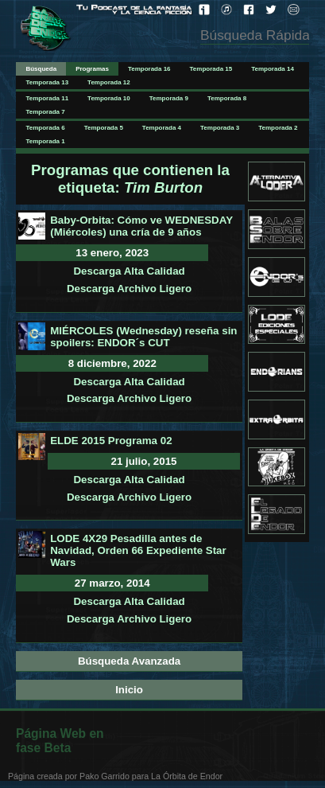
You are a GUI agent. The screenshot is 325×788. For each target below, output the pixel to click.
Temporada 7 (44, 111)
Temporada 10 (108, 98)
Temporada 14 (272, 68)
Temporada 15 (211, 68)
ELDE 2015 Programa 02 (111, 441)
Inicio (129, 690)
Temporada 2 (277, 127)
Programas (92, 68)
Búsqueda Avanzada (129, 661)
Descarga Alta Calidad (128, 271)
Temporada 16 (149, 68)
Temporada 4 (161, 127)
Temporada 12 (108, 82)
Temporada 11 (46, 98)
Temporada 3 (219, 127)
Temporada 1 (44, 141)
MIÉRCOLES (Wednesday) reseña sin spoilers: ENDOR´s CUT (143, 337)
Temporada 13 (46, 82)
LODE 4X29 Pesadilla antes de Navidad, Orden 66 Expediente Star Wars (138, 550)
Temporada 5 (103, 127)
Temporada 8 (226, 98)
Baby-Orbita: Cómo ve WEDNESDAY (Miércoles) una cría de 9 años (141, 226)
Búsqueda (40, 68)
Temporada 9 (168, 98)
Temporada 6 (44, 127)
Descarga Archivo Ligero (129, 289)
